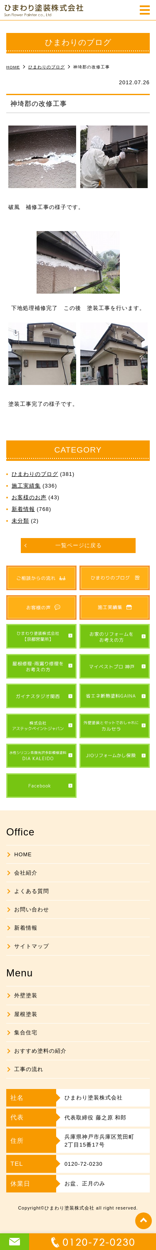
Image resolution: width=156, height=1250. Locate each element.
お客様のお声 (29, 497)
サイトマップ (31, 946)
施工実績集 (26, 486)
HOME (23, 854)
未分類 (20, 521)
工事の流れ (28, 1069)
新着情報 (23, 509)
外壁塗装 (25, 995)
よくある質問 (31, 891)
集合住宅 (25, 1032)
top (143, 1220)
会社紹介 (25, 873)
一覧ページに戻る (78, 545)
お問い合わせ (31, 909)
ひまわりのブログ (35, 474)
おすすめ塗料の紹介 (40, 1051)
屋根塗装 (25, 1014)
